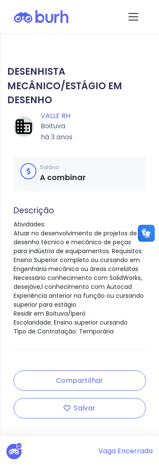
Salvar (79, 408)
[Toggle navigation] (133, 16)
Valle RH (55, 116)
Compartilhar (79, 380)
